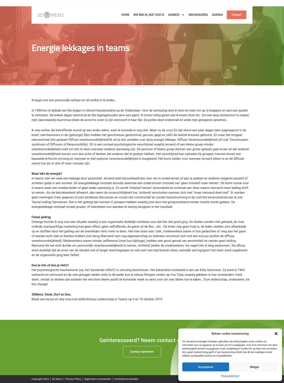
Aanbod (176, 14)
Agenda (217, 15)
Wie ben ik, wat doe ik (148, 15)
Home (125, 15)
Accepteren (205, 367)
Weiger (254, 367)
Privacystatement (230, 376)
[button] (276, 334)
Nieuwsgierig (198, 15)
